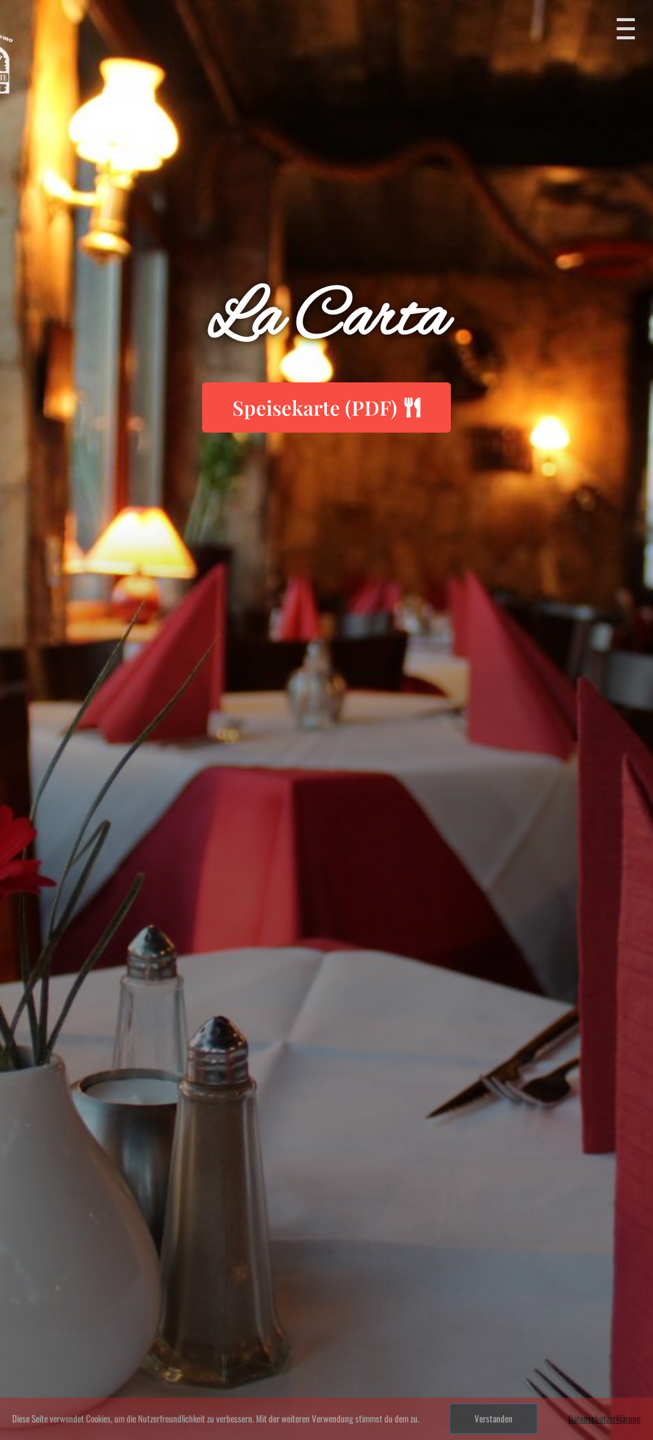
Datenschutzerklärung (604, 1418)
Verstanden (493, 1418)
